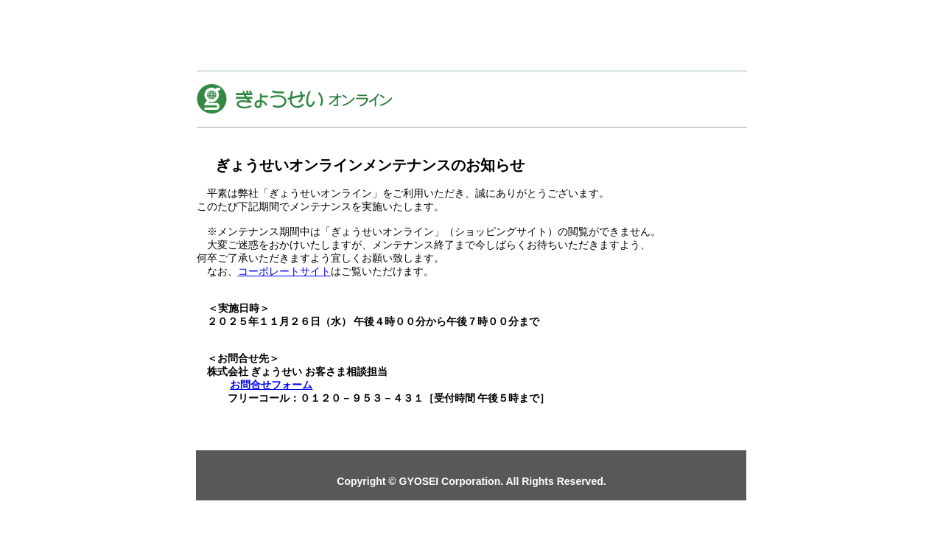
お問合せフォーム (271, 385)
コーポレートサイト (284, 271)
